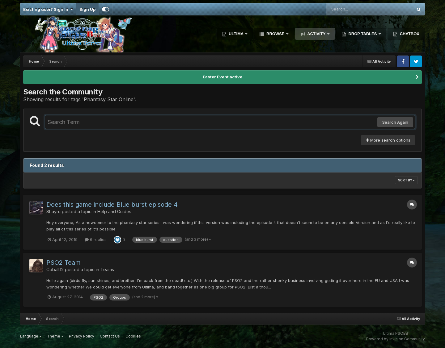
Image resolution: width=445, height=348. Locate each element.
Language (30, 336)
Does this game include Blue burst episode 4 (112, 204)
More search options (388, 140)
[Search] (352, 9)
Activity (316, 33)
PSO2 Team (63, 262)
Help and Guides (114, 211)
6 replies (96, 239)
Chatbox (409, 33)
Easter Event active (222, 76)
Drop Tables (362, 33)
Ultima (236, 33)
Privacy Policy (81, 336)
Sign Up (87, 9)
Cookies (133, 336)
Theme (55, 336)
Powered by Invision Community (395, 339)
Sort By (406, 180)
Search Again (395, 122)
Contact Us (110, 336)
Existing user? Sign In (48, 9)
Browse (275, 33)
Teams (107, 269)
